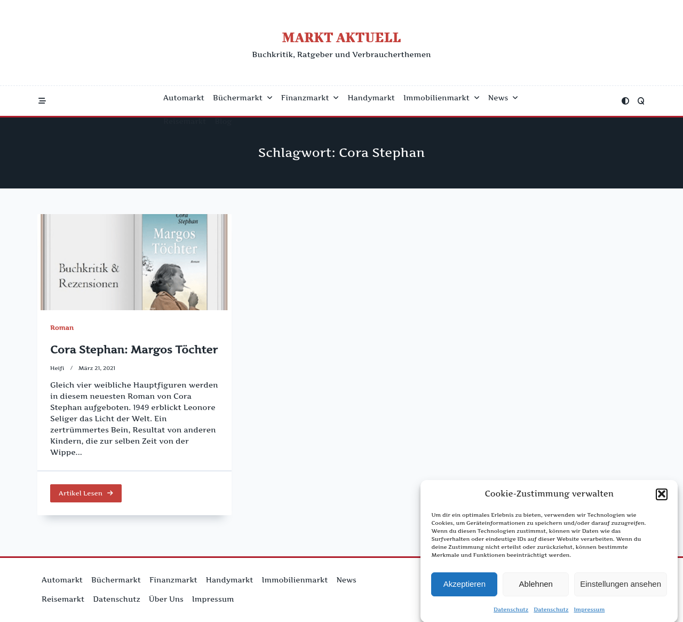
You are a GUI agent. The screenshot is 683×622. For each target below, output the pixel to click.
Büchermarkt (243, 97)
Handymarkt (371, 97)
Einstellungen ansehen (620, 585)
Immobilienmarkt (441, 97)
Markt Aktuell (341, 37)
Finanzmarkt (310, 97)
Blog (223, 121)
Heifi (57, 368)
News (503, 97)
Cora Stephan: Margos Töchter (134, 349)
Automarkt (183, 97)
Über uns (166, 599)
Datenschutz (511, 611)
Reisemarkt (184, 121)
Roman (62, 328)
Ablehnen (536, 585)
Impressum (589, 611)
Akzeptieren (464, 585)
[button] (661, 496)
